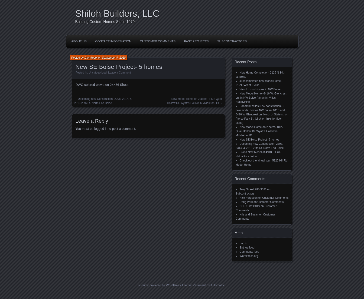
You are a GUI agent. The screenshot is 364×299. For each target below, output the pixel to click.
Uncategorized (98, 72)
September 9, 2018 (114, 57)
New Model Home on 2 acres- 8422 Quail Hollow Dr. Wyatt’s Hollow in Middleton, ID (259, 131)
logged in (100, 129)
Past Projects (196, 41)
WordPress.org (249, 256)
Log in (243, 243)
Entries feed (247, 247)
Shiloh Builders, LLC (117, 13)
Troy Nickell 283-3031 (253, 189)
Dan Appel (91, 57)
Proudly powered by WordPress (159, 285)
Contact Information (113, 41)
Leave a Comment (119, 72)
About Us (79, 41)
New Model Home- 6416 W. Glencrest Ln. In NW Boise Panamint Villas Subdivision (261, 98)
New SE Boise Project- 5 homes (259, 139)
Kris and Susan (249, 214)
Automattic (218, 285)
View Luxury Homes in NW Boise (260, 89)
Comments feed (249, 251)
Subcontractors (232, 41)
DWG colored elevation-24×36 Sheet (101, 85)
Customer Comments (158, 41)
